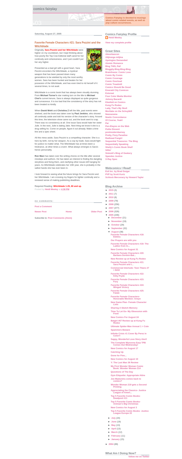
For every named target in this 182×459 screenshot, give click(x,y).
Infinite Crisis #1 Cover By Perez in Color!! (128, 334)
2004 (111, 444)
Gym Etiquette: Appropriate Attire (128, 375)
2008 (111, 204)
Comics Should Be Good (118, 87)
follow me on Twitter (138, 456)
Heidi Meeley (115, 37)
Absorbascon (112, 54)
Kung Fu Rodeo (113, 105)
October (115, 225)
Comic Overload (113, 81)
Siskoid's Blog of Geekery (118, 153)
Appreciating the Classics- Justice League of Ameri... (128, 391)
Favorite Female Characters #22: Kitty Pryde (127, 274)
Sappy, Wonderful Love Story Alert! (129, 339)
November (116, 221)
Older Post (96, 211)
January (115, 439)
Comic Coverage (113, 78)
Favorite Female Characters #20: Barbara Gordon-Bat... (127, 254)
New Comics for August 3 (124, 407)
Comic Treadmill (113, 84)
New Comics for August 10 (124, 359)
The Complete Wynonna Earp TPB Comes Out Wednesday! (128, 343)
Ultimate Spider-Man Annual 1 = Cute (129, 326)
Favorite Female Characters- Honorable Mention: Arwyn (126, 297)
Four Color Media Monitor (118, 96)
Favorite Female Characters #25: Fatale (127, 291)
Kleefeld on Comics (115, 102)
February (116, 436)
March (114, 432)
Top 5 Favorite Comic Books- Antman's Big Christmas (125, 402)
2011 (111, 194)
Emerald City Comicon (116, 90)
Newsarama (111, 114)
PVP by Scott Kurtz (115, 174)
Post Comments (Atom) (60, 218)
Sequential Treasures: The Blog (121, 141)
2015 (111, 190)
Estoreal (109, 93)
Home (69, 211)
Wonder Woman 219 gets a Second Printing (129, 385)
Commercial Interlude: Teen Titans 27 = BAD (130, 269)
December (116, 217)
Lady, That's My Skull (116, 108)
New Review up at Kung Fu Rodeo (128, 258)
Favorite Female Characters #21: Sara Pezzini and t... (127, 263)
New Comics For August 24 (125, 317)
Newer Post (40, 211)
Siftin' (108, 150)
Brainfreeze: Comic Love (118, 72)
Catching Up (117, 352)
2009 (111, 201)
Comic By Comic (113, 75)
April (114, 428)
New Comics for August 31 (124, 249)
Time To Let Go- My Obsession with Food (129, 312)
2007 (111, 208)
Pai (107, 123)
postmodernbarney (115, 132)
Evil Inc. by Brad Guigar (117, 171)
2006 (111, 211)
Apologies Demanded (116, 60)
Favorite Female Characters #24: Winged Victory (127, 286)
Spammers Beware (120, 330)
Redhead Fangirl (113, 138)
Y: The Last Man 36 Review (124, 362)
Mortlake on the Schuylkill (118, 111)
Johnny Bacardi (113, 99)
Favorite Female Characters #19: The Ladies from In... (129, 244)
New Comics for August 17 (124, 348)
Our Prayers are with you (123, 240)
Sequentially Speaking (116, 144)
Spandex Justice (113, 156)
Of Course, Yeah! (114, 120)
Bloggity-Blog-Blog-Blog (118, 69)
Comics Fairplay (45, 9)
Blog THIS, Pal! (113, 66)
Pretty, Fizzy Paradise (116, 135)
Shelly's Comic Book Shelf (118, 147)
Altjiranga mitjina (114, 57)
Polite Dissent (112, 129)
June (114, 421)
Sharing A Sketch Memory (124, 308)
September (117, 228)
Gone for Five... (118, 355)
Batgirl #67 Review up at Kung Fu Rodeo (128, 321)
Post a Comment (43, 206)
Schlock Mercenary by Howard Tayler (124, 177)
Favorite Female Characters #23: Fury (127, 280)
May (113, 425)
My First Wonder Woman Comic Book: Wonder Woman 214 (127, 367)
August (115, 231)
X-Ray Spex (111, 159)
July (113, 418)
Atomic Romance (114, 63)
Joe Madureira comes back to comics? (126, 380)
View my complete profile (118, 42)
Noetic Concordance (115, 117)
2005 (111, 215)
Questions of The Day (122, 372)
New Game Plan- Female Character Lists (128, 303)
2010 (111, 197)
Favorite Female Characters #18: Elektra (127, 235)
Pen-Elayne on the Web (117, 126)
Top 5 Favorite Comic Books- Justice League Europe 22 (129, 412)
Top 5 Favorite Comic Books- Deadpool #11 (125, 397)
